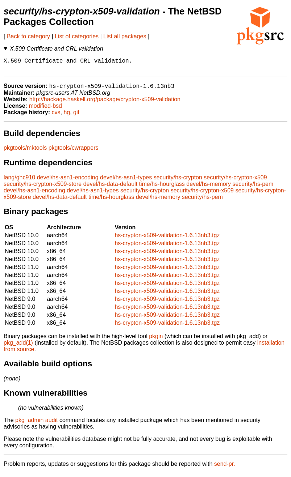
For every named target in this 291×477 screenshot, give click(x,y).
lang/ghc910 (19, 181)
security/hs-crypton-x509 (235, 181)
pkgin (156, 340)
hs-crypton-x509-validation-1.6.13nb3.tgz (167, 239)
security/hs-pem (252, 188)
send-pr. (224, 468)
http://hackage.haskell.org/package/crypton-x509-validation (104, 103)
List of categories (77, 36)
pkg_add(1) (18, 347)
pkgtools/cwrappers (74, 152)
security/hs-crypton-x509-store (43, 188)
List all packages (124, 36)
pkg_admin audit (36, 424)
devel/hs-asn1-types (126, 181)
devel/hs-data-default (110, 188)
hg (66, 116)
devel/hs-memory (208, 188)
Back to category (28, 36)
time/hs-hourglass (162, 188)
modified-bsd (45, 110)
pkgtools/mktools (25, 152)
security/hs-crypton (178, 181)
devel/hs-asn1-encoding (68, 181)
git (76, 116)
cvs (56, 116)
